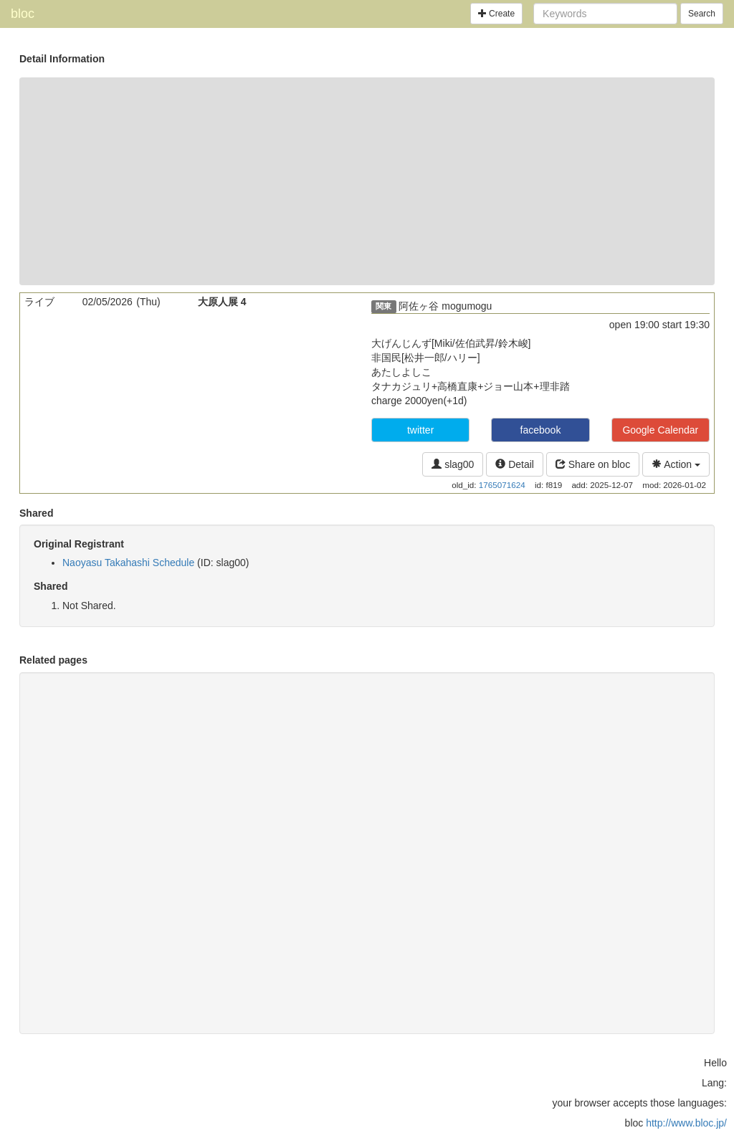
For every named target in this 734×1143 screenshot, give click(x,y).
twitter (420, 430)
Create (496, 14)
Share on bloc (593, 464)
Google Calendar (660, 430)
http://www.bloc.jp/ (686, 1123)
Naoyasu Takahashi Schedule (128, 562)
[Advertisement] (367, 181)
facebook (540, 430)
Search (701, 14)
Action (676, 464)
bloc (22, 13)
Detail (514, 464)
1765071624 (502, 484)
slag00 (453, 464)
